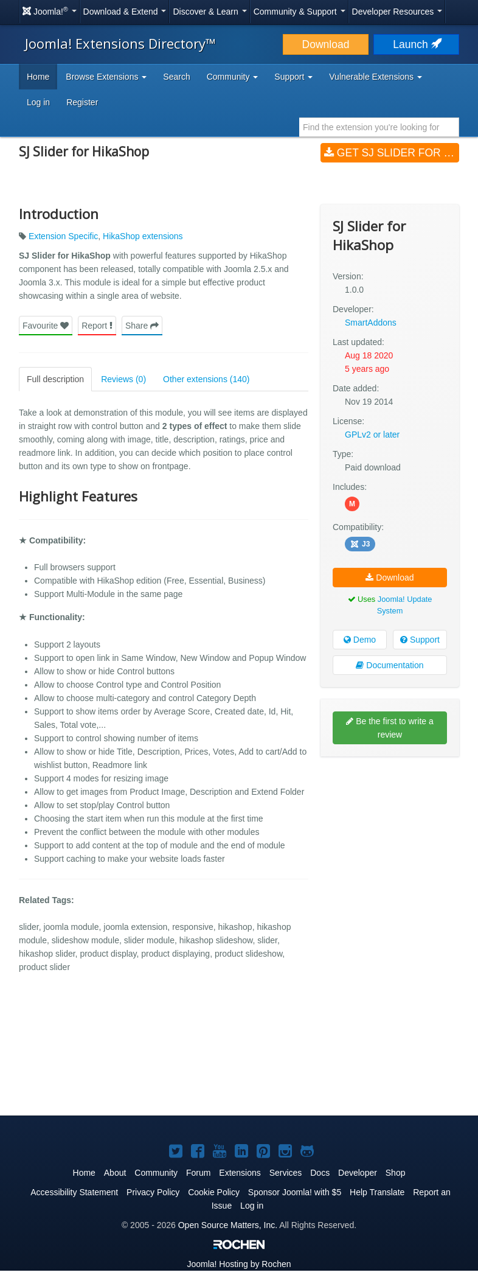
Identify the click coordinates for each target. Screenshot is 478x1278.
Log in (38, 102)
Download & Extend (125, 11)
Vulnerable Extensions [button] (375, 77)
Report (97, 325)
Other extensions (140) (206, 379)
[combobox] (379, 127)
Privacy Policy (152, 1192)
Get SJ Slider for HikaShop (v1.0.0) (391, 153)
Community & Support (299, 11)
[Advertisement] (389, 845)
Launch (416, 44)
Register (82, 102)
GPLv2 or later (372, 434)
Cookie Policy (214, 1192)
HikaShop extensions (143, 236)
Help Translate (377, 1192)
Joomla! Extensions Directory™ (120, 43)
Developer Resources (397, 11)
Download (326, 44)
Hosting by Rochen (239, 1264)
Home (38, 77)
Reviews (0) (123, 379)
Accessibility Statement (74, 1192)
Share (142, 325)
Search (176, 77)
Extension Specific (63, 236)
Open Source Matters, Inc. (227, 1225)
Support (420, 639)
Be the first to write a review (390, 727)
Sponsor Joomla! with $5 (294, 1192)
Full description (55, 379)
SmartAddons (371, 322)
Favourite (46, 325)
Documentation (389, 665)
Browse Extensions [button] (106, 77)
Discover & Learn (209, 11)
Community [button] (232, 77)
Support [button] (293, 77)
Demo (360, 639)
